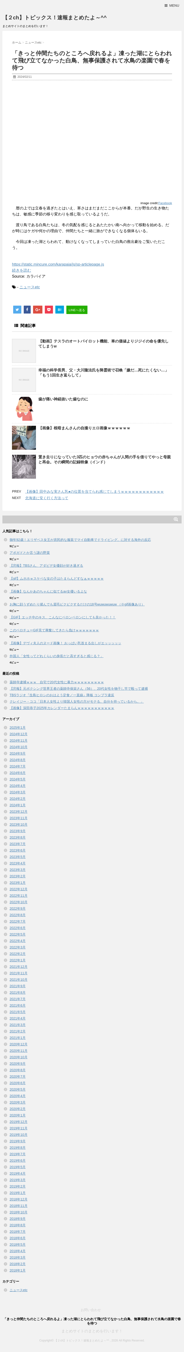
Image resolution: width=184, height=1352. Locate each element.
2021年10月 (19, 980)
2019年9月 (18, 1141)
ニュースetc (29, 287)
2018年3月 (18, 1257)
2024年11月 (19, 740)
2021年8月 (18, 992)
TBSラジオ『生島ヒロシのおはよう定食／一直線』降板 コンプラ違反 (62, 695)
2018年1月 (18, 1270)
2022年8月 (18, 915)
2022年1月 (18, 960)
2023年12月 (19, 811)
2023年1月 (18, 883)
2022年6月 (18, 928)
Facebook (165, 203)
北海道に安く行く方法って (46, 498)
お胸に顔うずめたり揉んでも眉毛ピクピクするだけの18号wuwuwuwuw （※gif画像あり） (77, 604)
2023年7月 (18, 844)
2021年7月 (18, 999)
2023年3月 (18, 870)
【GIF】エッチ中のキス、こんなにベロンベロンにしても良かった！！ (63, 617)
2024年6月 (18, 773)
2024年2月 (18, 799)
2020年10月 (19, 1057)
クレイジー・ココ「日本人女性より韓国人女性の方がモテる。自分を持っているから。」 (77, 701)
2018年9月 (18, 1219)
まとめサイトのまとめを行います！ (92, 1331)
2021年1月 (18, 1038)
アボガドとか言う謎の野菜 (30, 553)
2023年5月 (18, 857)
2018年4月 (18, 1251)
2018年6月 (18, 1238)
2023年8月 (18, 837)
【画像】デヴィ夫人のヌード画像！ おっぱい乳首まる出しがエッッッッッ (65, 643)
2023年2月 (18, 876)
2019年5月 (18, 1167)
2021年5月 (18, 1012)
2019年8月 (18, 1148)
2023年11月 (19, 818)
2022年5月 (18, 934)
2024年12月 (19, 734)
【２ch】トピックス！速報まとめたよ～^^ (54, 18)
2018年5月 (18, 1244)
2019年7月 (18, 1154)
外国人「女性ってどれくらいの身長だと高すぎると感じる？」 (57, 656)
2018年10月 (19, 1212)
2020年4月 (18, 1096)
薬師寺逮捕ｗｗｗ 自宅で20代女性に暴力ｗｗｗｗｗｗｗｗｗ (57, 682)
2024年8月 (18, 760)
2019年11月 (19, 1128)
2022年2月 (18, 954)
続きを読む (21, 270)
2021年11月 (19, 973)
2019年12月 (19, 1122)
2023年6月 (18, 850)
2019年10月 (19, 1135)
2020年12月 (19, 1044)
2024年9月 (18, 753)
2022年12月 (19, 889)
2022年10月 (19, 902)
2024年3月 (18, 792)
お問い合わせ (91, 1310)
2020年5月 (18, 1089)
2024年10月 (19, 747)
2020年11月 (19, 1051)
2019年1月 (18, 1193)
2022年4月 (18, 941)
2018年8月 (18, 1225)
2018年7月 (18, 1232)
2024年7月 (18, 766)
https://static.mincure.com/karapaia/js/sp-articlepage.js (58, 264)
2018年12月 (19, 1199)
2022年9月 (18, 908)
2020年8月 (18, 1070)
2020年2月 (18, 1109)
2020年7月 (18, 1076)
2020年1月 (18, 1115)
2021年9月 (18, 986)
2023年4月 (18, 863)
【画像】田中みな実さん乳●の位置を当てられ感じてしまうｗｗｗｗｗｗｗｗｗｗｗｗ (94, 491)
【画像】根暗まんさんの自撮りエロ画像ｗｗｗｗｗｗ (84, 428)
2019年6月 (18, 1160)
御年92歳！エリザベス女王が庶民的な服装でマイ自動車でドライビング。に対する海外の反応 (80, 540)
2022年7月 (18, 921)
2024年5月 (18, 779)
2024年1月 (18, 805)
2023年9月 (18, 831)
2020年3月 (18, 1102)
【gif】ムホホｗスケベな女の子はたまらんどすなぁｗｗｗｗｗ (57, 578)
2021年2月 (18, 1031)
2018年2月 (18, 1264)
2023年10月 (19, 824)
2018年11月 (19, 1206)
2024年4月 (18, 786)
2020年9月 (18, 1064)
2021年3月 (18, 1025)
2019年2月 (18, 1186)
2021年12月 (19, 967)
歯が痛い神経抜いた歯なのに (63, 399)
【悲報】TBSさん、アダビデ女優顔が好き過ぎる (46, 565)
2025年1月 (18, 727)
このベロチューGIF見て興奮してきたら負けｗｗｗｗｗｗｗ (54, 630)
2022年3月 (18, 947)
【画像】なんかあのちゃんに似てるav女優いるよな (48, 591)
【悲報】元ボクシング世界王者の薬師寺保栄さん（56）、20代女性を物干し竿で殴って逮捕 (79, 688)
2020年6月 (18, 1083)
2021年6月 (18, 1005)
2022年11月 (19, 896)
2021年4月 (18, 1018)
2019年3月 (18, 1180)
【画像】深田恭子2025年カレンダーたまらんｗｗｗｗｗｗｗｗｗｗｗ (62, 708)
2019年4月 (18, 1173)
